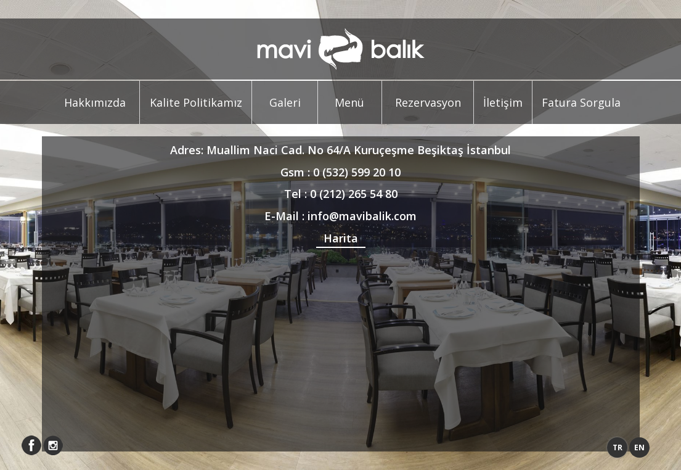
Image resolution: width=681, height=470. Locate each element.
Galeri (285, 102)
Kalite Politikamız (196, 102)
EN (639, 447)
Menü (349, 102)
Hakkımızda (95, 102)
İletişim (503, 102)
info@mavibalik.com (362, 215)
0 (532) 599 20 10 (357, 172)
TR (617, 447)
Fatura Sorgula (581, 102)
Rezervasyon (428, 102)
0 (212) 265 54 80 (354, 193)
